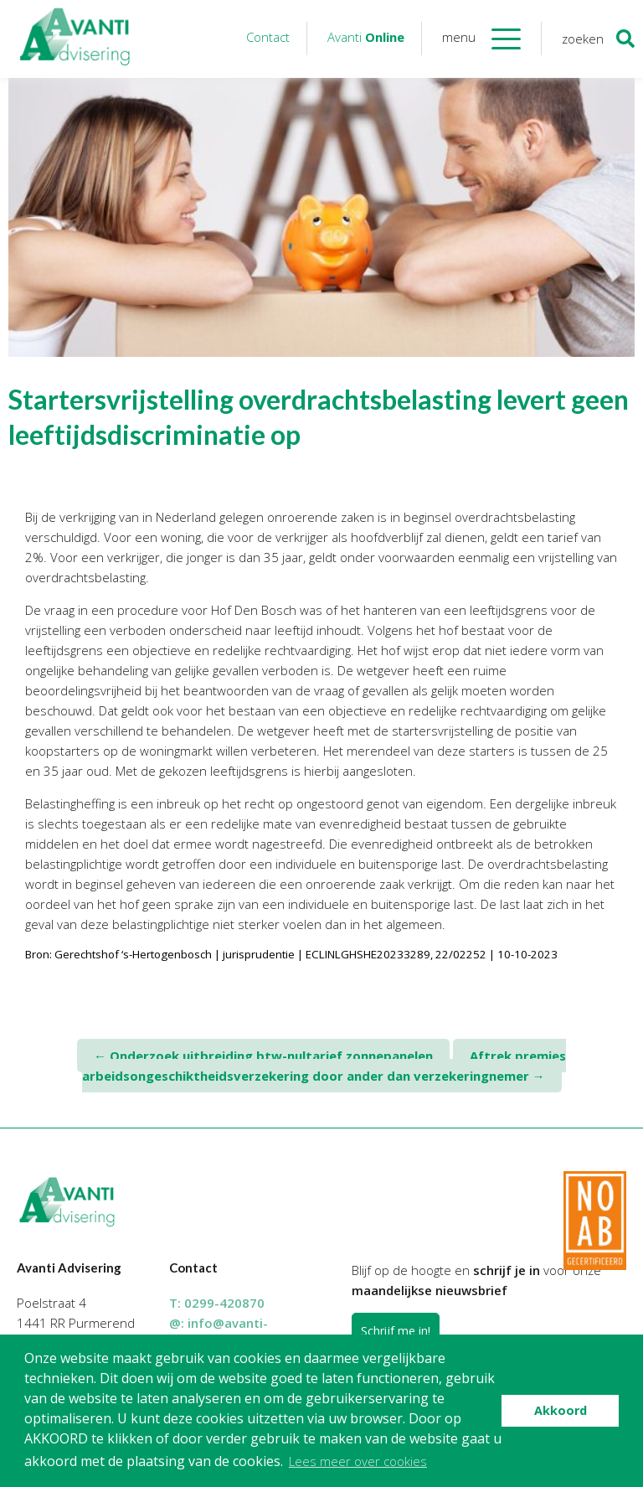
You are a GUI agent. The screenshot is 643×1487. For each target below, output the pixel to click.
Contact (268, 36)
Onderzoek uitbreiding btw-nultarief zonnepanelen (263, 1055)
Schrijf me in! (395, 1331)
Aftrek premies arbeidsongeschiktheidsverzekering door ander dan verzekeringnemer (324, 1065)
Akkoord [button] (560, 1410)
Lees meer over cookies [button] (358, 1461)
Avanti (365, 36)
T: (217, 1302)
